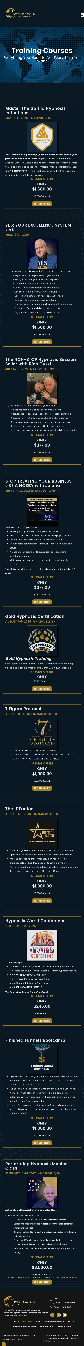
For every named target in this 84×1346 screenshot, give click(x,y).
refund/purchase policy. (70, 1277)
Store (38, 1321)
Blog (69, 1321)
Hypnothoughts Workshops (54, 1321)
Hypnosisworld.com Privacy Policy (13, 1339)
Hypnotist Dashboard (64, 1326)
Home (14, 1321)
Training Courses (26, 1321)
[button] (82, 15)
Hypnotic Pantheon (46, 1326)
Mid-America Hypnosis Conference (24, 1326)
